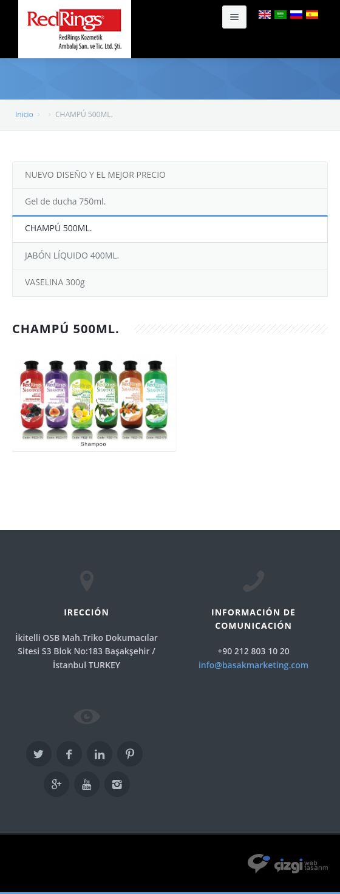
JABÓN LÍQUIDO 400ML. (72, 255)
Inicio (24, 114)
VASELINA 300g (55, 282)
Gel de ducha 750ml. (65, 201)
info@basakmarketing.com (253, 665)
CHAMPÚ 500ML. (58, 228)
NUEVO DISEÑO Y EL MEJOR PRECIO (95, 174)
